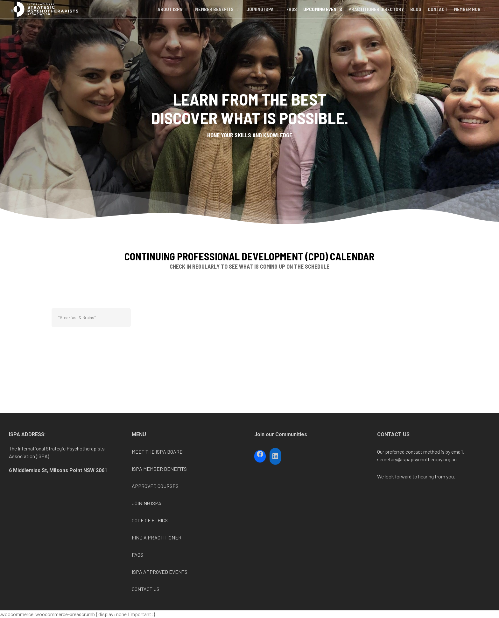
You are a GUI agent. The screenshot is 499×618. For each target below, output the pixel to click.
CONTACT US (145, 589)
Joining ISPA (262, 17)
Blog (415, 17)
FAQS (137, 555)
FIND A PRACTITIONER (156, 537)
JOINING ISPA (146, 503)
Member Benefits (217, 17)
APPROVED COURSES (155, 486)
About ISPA (173, 17)
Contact (437, 17)
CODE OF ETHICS (150, 520)
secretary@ (389, 459)
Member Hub (470, 17)
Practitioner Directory (376, 17)
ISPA (161, 452)
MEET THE (144, 452)
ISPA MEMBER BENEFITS (159, 469)
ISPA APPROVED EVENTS (159, 572)
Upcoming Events (322, 17)
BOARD (174, 452)
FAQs (291, 17)
